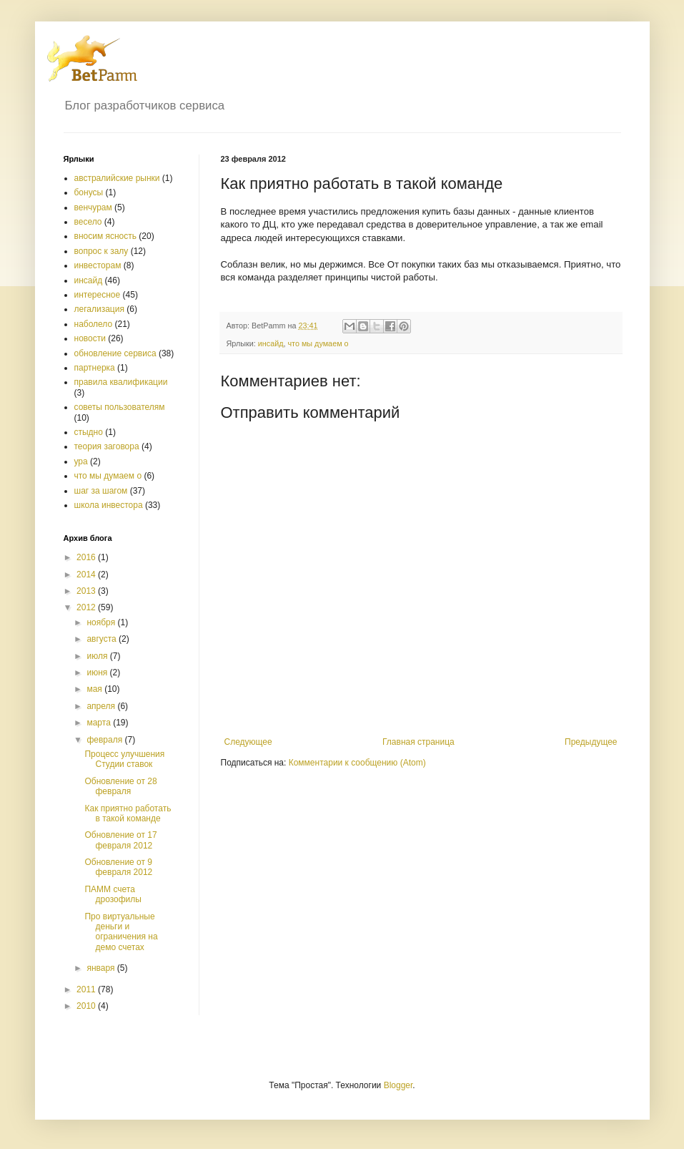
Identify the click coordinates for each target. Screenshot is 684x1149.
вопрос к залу (101, 251)
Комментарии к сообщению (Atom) (357, 763)
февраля (105, 740)
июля (97, 656)
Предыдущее (591, 742)
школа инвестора (108, 505)
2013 (87, 591)
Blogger (398, 1085)
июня (97, 673)
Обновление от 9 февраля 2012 (118, 867)
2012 (87, 607)
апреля (101, 706)
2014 (87, 574)
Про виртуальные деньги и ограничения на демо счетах (120, 931)
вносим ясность (105, 236)
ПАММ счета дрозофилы (112, 894)
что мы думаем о (317, 343)
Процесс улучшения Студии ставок (124, 759)
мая (95, 689)
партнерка (94, 368)
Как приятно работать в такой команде (127, 813)
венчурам (93, 207)
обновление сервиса (115, 353)
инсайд (271, 343)
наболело (93, 324)
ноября (101, 622)
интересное (97, 295)
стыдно (88, 432)
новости (90, 338)
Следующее (248, 742)
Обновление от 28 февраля (120, 786)
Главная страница (418, 742)
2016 (87, 557)
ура (81, 461)
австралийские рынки (117, 178)
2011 (87, 989)
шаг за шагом (101, 491)
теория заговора (106, 446)
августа (102, 639)
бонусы (89, 192)
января (101, 968)
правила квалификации (121, 382)
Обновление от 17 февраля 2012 (120, 840)
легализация (99, 309)
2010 (87, 1006)
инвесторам (98, 265)
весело (88, 222)
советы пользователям (119, 407)
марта (99, 723)
